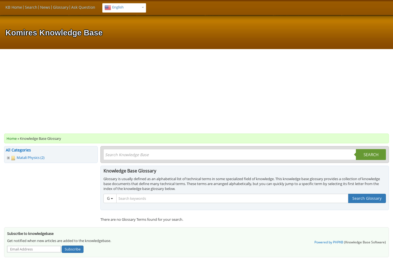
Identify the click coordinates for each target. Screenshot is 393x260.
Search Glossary (367, 198)
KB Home (13, 7)
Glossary (61, 7)
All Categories (18, 150)
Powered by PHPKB (328, 242)
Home (12, 138)
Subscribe (73, 249)
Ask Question (83, 7)
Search (31, 7)
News (45, 7)
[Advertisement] (196, 90)
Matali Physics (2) (30, 157)
